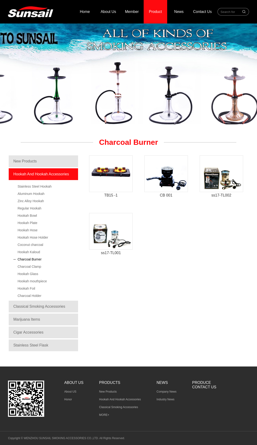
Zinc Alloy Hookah (31, 201)
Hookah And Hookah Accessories (41, 174)
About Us (108, 12)
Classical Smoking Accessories (39, 306)
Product (155, 12)
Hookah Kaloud (29, 252)
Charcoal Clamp (29, 266)
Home (85, 12)
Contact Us (202, 12)
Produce (201, 383)
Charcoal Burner (30, 259)
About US (70, 391)
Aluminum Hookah (31, 194)
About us (73, 383)
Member (132, 12)
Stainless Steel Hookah (35, 186)
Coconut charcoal (30, 245)
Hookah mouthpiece (32, 281)
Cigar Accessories (28, 332)
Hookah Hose (28, 230)
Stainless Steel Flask (30, 345)
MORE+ (104, 415)
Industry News (165, 399)
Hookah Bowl (27, 215)
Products (109, 383)
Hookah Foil (26, 288)
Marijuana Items (26, 319)
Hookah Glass (28, 274)
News (179, 12)
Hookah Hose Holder (33, 237)
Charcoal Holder (29, 296)
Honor (68, 399)
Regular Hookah (29, 208)
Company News (167, 391)
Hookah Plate (27, 223)
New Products (25, 161)
